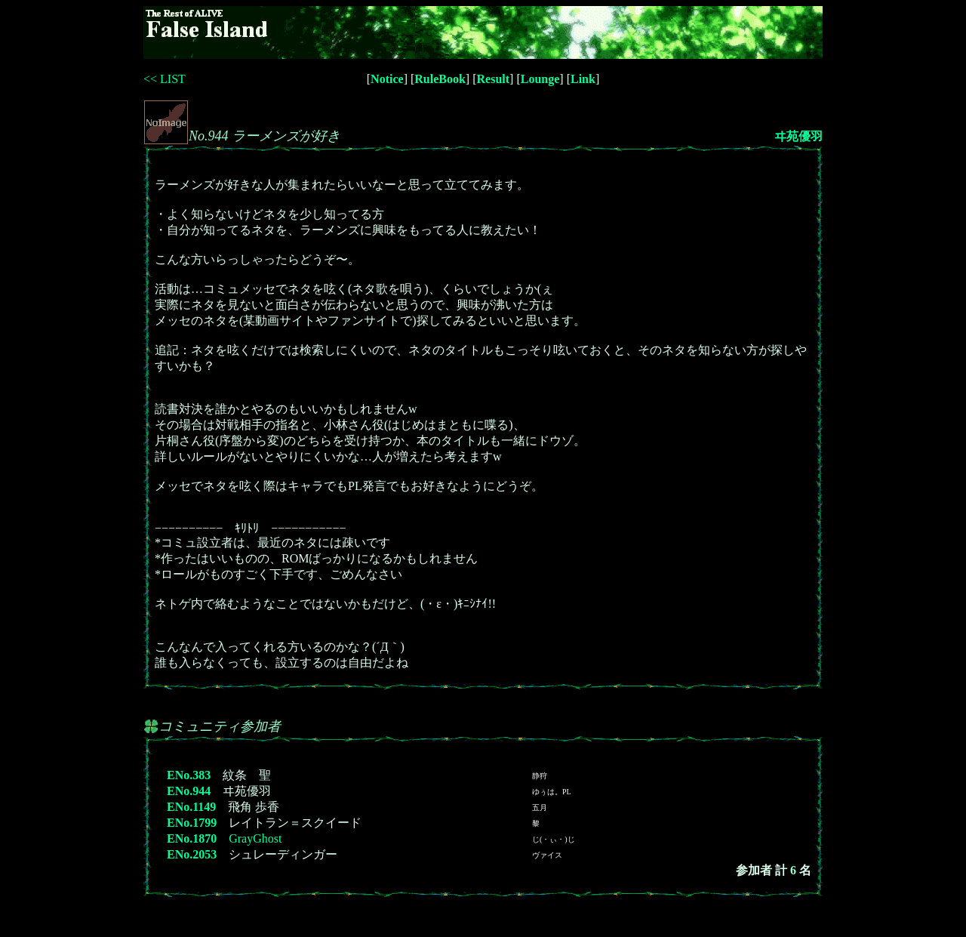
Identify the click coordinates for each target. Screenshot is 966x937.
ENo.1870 (192, 838)
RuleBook (440, 78)
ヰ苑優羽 (798, 136)
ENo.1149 (191, 806)
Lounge (540, 78)
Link (583, 78)
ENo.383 (189, 775)
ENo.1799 (192, 822)
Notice (387, 78)
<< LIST (164, 78)
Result (493, 78)
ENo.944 (189, 790)
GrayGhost (255, 838)
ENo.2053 (192, 854)
